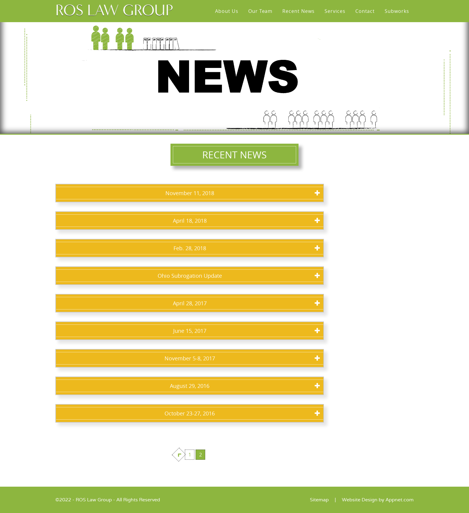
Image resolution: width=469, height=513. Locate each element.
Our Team (260, 11)
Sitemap (319, 500)
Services (335, 11)
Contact (365, 11)
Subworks (397, 11)
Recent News (298, 11)
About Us (226, 11)
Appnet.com (400, 500)
